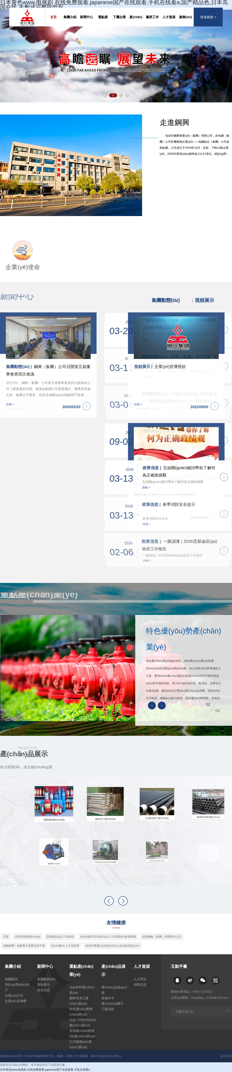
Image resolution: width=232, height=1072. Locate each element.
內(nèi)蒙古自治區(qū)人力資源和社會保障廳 (108, 936)
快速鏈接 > (208, 17)
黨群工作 (152, 17)
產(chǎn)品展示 (135, 20)
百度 (6, 936)
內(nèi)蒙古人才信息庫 (65, 945)
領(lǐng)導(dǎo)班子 (17, 987)
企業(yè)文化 (14, 995)
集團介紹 (69, 17)
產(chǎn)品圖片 (112, 1003)
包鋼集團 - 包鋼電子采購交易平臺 (24, 945)
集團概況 (11, 979)
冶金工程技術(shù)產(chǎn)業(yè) (82, 1022)
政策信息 (43, 990)
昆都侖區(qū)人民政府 (60, 936)
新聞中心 (86, 17)
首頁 (53, 17)
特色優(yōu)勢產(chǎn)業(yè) (81, 1011)
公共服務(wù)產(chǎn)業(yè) (80, 1044)
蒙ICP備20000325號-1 (106, 1056)
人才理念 (140, 979)
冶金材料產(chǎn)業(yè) (82, 990)
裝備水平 (107, 998)
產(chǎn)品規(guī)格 (114, 990)
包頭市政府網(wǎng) (27, 936)
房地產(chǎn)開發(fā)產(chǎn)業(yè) (82, 1033)
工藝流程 (107, 1009)
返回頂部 (226, 1056)
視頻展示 (43, 984)
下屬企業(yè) (119, 20)
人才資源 (168, 17)
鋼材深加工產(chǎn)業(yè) (79, 1000)
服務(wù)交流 (185, 20)
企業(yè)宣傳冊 (16, 1001)
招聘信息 (140, 984)
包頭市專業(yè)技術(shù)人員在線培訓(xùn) (112, 945)
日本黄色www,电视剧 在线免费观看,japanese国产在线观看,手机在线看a (45, 1069)
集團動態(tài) (46, 979)
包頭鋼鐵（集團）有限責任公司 (161, 936)
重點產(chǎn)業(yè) (103, 20)
